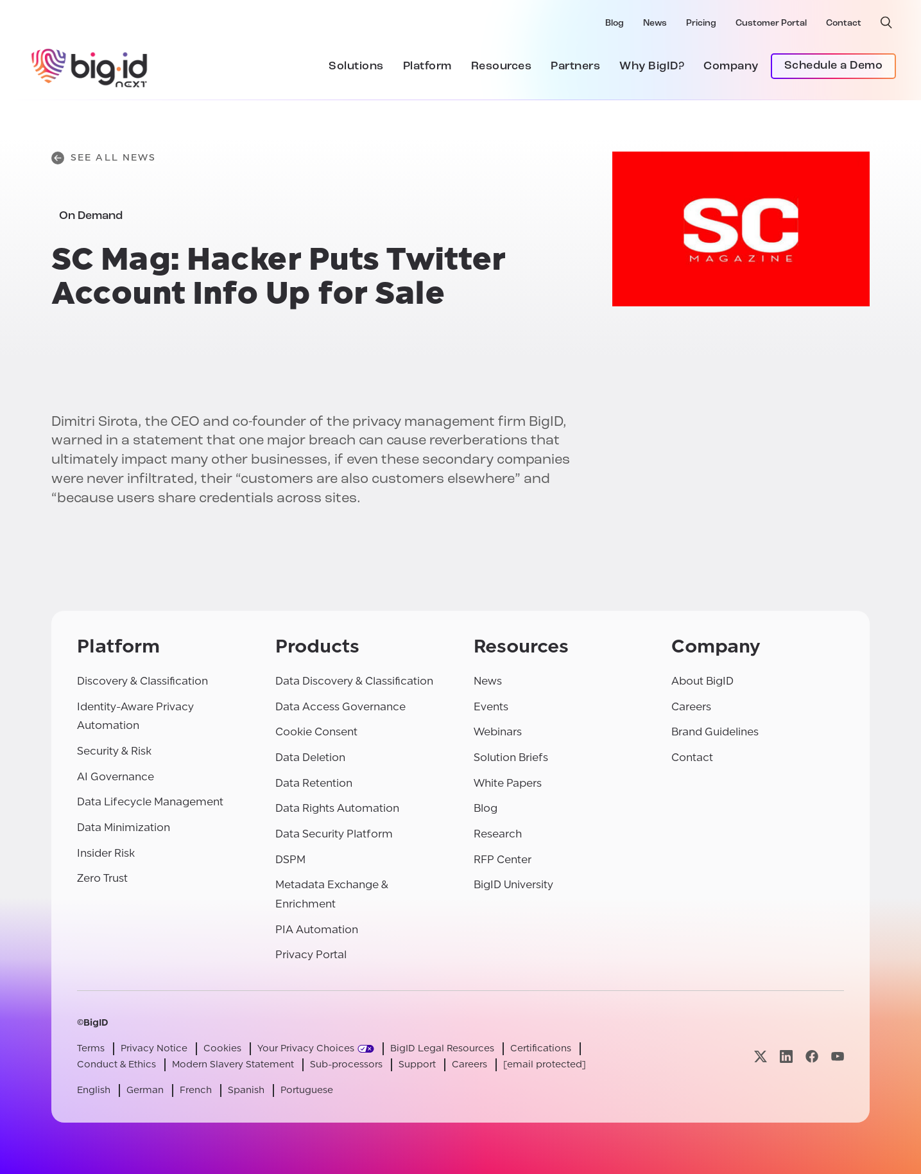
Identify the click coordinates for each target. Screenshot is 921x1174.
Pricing (701, 23)
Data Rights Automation (337, 808)
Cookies (222, 1048)
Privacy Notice (154, 1048)
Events (491, 707)
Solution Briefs (511, 757)
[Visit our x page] (760, 1056)
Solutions (356, 66)
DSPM (290, 860)
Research (498, 834)
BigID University (513, 885)
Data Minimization (123, 827)
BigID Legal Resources (442, 1048)
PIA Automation (316, 930)
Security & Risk (114, 751)
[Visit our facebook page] (811, 1056)
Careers (691, 707)
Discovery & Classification (142, 681)
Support (417, 1064)
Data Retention (313, 783)
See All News (103, 158)
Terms (91, 1048)
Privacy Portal (311, 955)
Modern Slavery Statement (233, 1064)
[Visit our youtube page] (837, 1056)
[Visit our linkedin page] (786, 1056)
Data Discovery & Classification (354, 681)
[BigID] (90, 66)
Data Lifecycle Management (150, 802)
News (655, 23)
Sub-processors (346, 1064)
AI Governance (115, 777)
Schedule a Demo (833, 66)
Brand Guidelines (715, 732)
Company (731, 66)
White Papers (508, 783)
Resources (501, 66)
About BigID (702, 681)
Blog (614, 23)
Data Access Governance (340, 707)
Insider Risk (106, 853)
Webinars (498, 732)
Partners (575, 66)
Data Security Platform (334, 834)
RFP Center (502, 860)
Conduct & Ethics (116, 1064)
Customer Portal (771, 23)
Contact (843, 23)
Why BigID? (651, 66)
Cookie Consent (316, 732)
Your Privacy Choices (305, 1048)
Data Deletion (310, 757)
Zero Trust (102, 878)
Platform (427, 66)
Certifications (540, 1048)
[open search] (886, 22)
